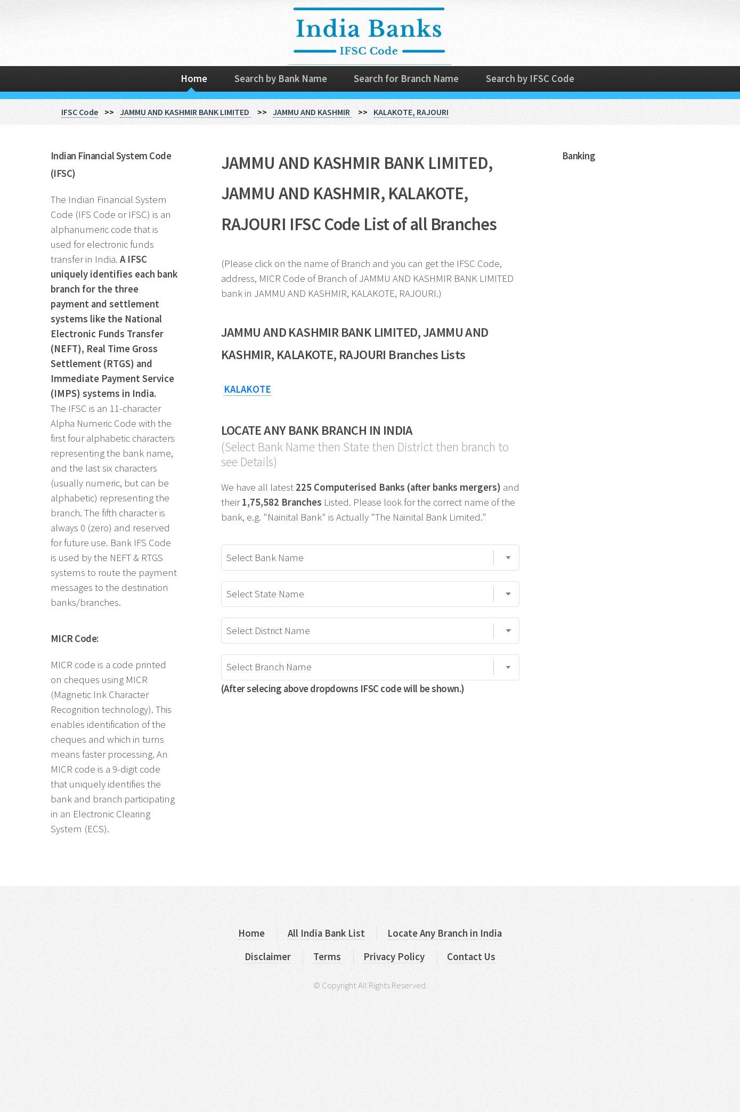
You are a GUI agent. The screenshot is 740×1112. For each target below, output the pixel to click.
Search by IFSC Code (530, 78)
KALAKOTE (247, 389)
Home (194, 78)
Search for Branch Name (406, 78)
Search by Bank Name (280, 78)
